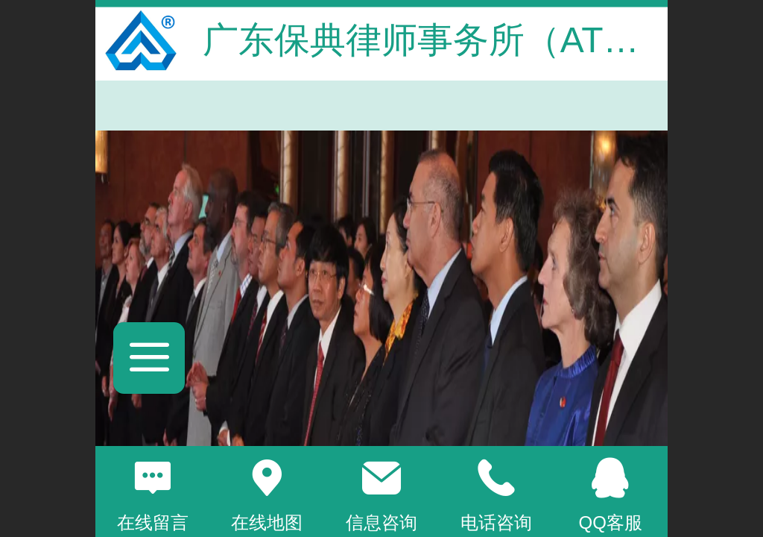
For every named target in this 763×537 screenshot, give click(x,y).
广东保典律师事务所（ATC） (434, 40)
